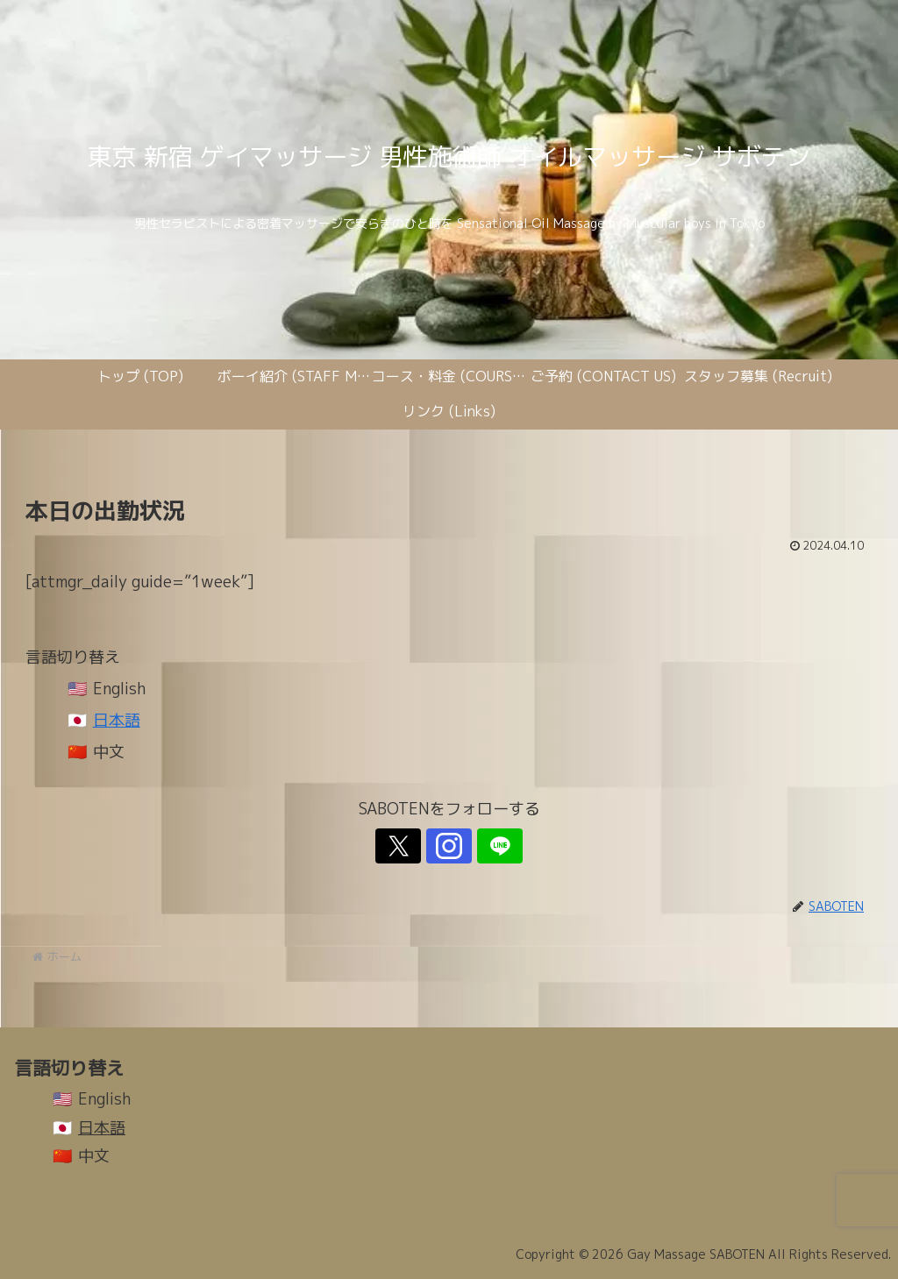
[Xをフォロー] (408, 845)
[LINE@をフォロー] (489, 845)
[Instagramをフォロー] (449, 845)
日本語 (116, 720)
